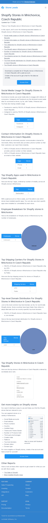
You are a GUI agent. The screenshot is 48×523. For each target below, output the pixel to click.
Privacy (27, 504)
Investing (4, 488)
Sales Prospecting (7, 485)
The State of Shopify (11, 472)
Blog (26, 495)
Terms (27, 508)
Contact (28, 488)
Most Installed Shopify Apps (13, 475)
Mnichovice (20, 388)
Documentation (6, 508)
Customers (29, 492)
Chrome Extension (29, 2)
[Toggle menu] (45, 7)
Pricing (3, 504)
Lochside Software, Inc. (9, 519)
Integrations (5, 492)
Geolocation (20, 193)
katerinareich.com (22, 383)
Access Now (24, 82)
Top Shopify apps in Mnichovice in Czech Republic (21, 49)
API (2, 495)
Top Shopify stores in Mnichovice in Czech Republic (21, 65)
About (27, 485)
